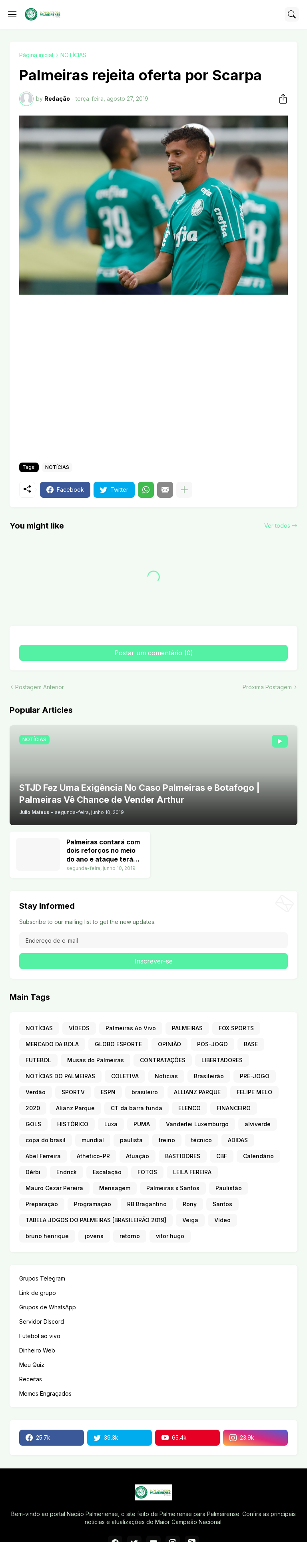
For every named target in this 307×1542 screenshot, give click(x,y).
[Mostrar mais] (184, 490)
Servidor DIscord (41, 1321)
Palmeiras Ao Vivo (131, 1028)
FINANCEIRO (234, 1108)
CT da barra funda (136, 1108)
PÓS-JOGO (212, 1044)
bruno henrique (47, 1236)
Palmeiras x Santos (172, 1188)
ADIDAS (238, 1140)
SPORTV (73, 1092)
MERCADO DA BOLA (52, 1044)
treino (167, 1140)
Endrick (66, 1172)
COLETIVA (125, 1076)
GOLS (33, 1124)
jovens (94, 1236)
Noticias (166, 1076)
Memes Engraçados (45, 1393)
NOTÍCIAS (73, 55)
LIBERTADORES (222, 1060)
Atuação (137, 1156)
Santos (222, 1204)
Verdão (36, 1092)
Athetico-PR (93, 1156)
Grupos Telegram (42, 1278)
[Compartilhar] (280, 99)
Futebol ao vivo (39, 1336)
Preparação (42, 1204)
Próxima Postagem (267, 687)
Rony (190, 1204)
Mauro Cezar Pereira (54, 1188)
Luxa (111, 1124)
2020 (33, 1108)
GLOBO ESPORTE (118, 1044)
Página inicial (36, 55)
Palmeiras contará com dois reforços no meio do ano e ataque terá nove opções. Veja (103, 851)
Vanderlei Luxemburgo (197, 1124)
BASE (251, 1044)
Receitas (30, 1379)
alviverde (258, 1124)
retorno (130, 1236)
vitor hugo (170, 1236)
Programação (92, 1204)
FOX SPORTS (236, 1028)
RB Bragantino (147, 1204)
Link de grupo (37, 1292)
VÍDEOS (79, 1028)
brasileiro (145, 1092)
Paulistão (228, 1188)
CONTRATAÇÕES (162, 1060)
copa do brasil (46, 1140)
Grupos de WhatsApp (47, 1307)
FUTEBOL (38, 1060)
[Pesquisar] (292, 14)
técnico (201, 1140)
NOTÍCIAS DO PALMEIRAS (60, 1076)
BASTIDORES (182, 1156)
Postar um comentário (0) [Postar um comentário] (153, 653)
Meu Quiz (31, 1364)
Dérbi (33, 1172)
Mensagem (114, 1188)
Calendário (258, 1156)
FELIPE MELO (254, 1092)
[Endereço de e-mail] (153, 940)
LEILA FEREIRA (192, 1172)
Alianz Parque (75, 1108)
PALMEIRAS (187, 1028)
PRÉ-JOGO (254, 1076)
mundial (93, 1140)
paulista (131, 1140)
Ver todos (277, 525)
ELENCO (189, 1108)
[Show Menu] (12, 14)
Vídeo (222, 1220)
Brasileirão (209, 1076)
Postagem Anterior (39, 687)
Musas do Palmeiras (95, 1060)
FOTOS (147, 1172)
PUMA (142, 1124)
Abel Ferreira (43, 1156)
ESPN (108, 1092)
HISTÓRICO (72, 1124)
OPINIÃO (169, 1044)
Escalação (107, 1172)
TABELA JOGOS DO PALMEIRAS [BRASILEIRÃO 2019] (96, 1220)
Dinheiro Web (37, 1350)
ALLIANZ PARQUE (197, 1092)
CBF (221, 1156)
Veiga (190, 1220)
